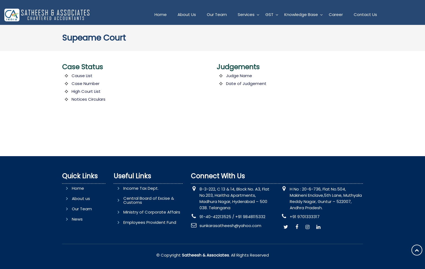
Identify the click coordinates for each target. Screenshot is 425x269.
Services (246, 14)
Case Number (85, 83)
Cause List (82, 75)
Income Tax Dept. (141, 188)
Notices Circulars (88, 99)
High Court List (86, 91)
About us (81, 198)
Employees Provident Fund (149, 222)
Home (160, 14)
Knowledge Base (301, 14)
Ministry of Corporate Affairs (151, 212)
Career (336, 14)
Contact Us (365, 14)
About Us (187, 14)
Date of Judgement (246, 83)
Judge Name (239, 75)
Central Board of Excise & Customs (148, 200)
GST (269, 14)
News (77, 219)
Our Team (217, 14)
